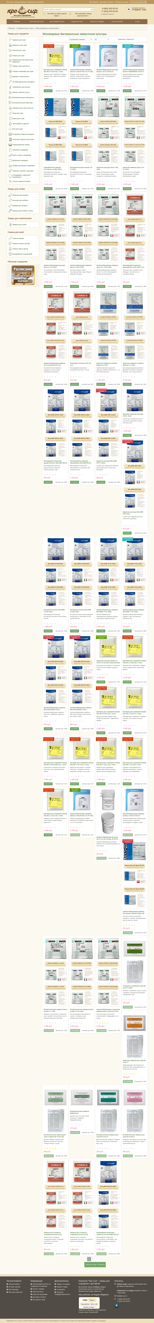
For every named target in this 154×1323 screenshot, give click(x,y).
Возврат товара (62, 1287)
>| (100, 1259)
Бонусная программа (40, 1294)
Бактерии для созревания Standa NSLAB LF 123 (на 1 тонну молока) (134, 764)
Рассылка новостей (15, 1292)
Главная (11, 28)
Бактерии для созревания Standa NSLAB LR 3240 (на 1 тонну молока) (55, 71)
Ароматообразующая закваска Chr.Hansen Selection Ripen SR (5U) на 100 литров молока (133, 913)
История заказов (14, 1287)
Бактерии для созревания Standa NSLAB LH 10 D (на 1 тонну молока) (81, 764)
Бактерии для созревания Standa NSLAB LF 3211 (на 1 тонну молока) (108, 764)
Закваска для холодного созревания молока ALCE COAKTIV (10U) (79, 1234)
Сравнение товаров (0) (126, 39)
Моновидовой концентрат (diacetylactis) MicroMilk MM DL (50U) (80, 463)
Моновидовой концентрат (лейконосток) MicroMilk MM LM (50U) (107, 1234)
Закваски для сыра (25, 28)
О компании (61, 1289)
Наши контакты (38, 1291)
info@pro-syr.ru (122, 1296)
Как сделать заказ (39, 1299)
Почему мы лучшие (122, 2)
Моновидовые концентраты (47, 28)
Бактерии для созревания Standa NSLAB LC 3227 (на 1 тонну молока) (55, 815)
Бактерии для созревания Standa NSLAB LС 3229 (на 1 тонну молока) (134, 662)
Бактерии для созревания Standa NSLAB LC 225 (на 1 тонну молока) (134, 713)
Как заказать (94, 2)
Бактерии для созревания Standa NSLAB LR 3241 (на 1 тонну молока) (108, 713)
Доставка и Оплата (106, 2)
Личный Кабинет (14, 1284)
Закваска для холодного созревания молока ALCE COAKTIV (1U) (53, 1234)
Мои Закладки (14, 1289)
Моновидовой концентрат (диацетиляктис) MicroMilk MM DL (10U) (55, 463)
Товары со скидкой (63, 1284)
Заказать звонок (107, 14)
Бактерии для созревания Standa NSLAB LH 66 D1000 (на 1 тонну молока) (55, 764)
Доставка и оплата (39, 1297)
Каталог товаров (38, 1289)
